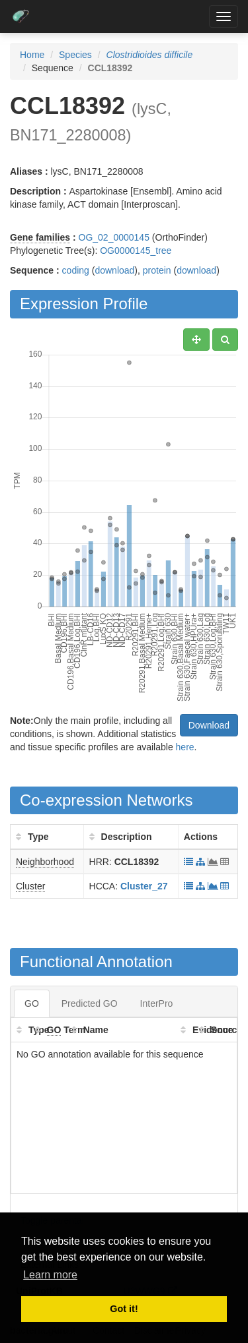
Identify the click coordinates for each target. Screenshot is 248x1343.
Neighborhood (45, 861)
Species (75, 54)
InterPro (156, 1003)
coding (75, 270)
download (114, 270)
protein (157, 270)
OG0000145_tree (135, 250)
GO (31, 1003)
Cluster (30, 886)
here (185, 747)
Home (32, 54)
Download (208, 725)
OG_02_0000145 (114, 237)
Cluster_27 (144, 886)
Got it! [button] (124, 1308)
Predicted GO (90, 1003)
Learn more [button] (50, 1274)
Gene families (40, 237)
